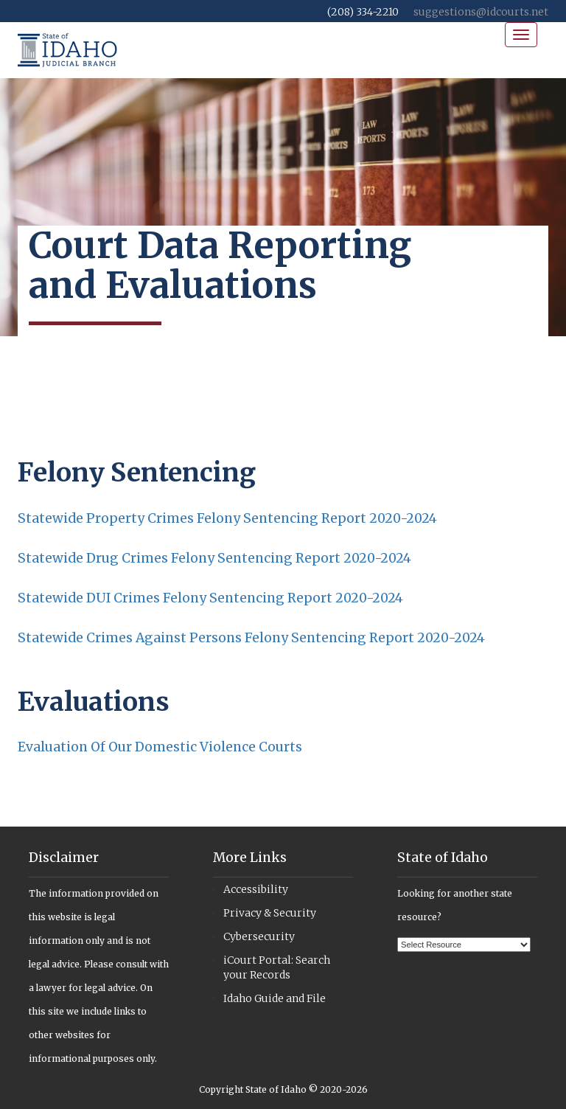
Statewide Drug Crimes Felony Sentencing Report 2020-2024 (214, 558)
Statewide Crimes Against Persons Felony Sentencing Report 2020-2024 (251, 638)
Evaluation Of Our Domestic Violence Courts (160, 747)
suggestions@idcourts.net (480, 11)
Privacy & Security (269, 912)
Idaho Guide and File (274, 998)
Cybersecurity (259, 936)
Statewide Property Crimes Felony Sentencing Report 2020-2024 (227, 518)
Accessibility (255, 889)
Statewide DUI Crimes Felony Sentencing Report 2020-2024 (210, 598)
